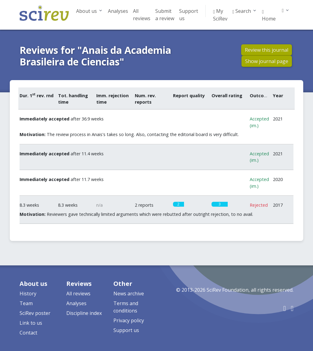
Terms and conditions (125, 307)
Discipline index (84, 313)
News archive (128, 293)
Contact (28, 332)
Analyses (118, 11)
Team (26, 303)
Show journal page (266, 61)
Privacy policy (128, 320)
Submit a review (164, 15)
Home (269, 15)
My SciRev (220, 15)
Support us (188, 15)
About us (86, 11)
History (28, 293)
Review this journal (266, 49)
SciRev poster (35, 313)
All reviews (141, 15)
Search (241, 11)
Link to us (31, 323)
